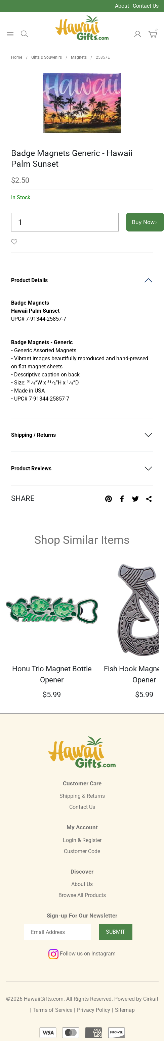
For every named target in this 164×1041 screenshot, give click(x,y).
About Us (82, 884)
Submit (115, 932)
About (122, 6)
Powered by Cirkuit (136, 999)
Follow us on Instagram (82, 953)
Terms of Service (52, 1010)
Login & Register (82, 840)
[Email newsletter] (57, 932)
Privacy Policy (93, 1010)
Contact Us (146, 6)
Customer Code (82, 851)
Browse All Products (82, 895)
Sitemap (125, 1010)
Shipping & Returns (82, 796)
